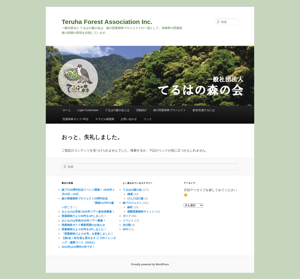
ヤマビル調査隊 (104, 119)
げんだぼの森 (135, 198)
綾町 (130, 207)
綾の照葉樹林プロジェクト (169, 110)
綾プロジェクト (132, 202)
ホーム (67, 110)
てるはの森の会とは (117, 110)
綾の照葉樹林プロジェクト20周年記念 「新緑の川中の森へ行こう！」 (88, 203)
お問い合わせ (129, 119)
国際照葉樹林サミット (140, 211)
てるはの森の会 (132, 189)
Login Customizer (88, 110)
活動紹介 (141, 110)
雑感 (130, 194)
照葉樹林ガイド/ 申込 (76, 119)
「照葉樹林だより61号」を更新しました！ (87, 233)
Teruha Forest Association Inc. (107, 21)
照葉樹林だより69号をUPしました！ (84, 216)
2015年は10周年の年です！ (78, 246)
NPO (126, 229)
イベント (128, 220)
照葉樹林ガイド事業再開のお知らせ (83, 224)
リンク (148, 119)
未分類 (127, 224)
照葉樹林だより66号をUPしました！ (84, 229)
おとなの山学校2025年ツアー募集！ (84, 220)
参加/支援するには (203, 110)
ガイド (127, 216)
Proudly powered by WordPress (150, 264)
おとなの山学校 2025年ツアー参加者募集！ (88, 211)
